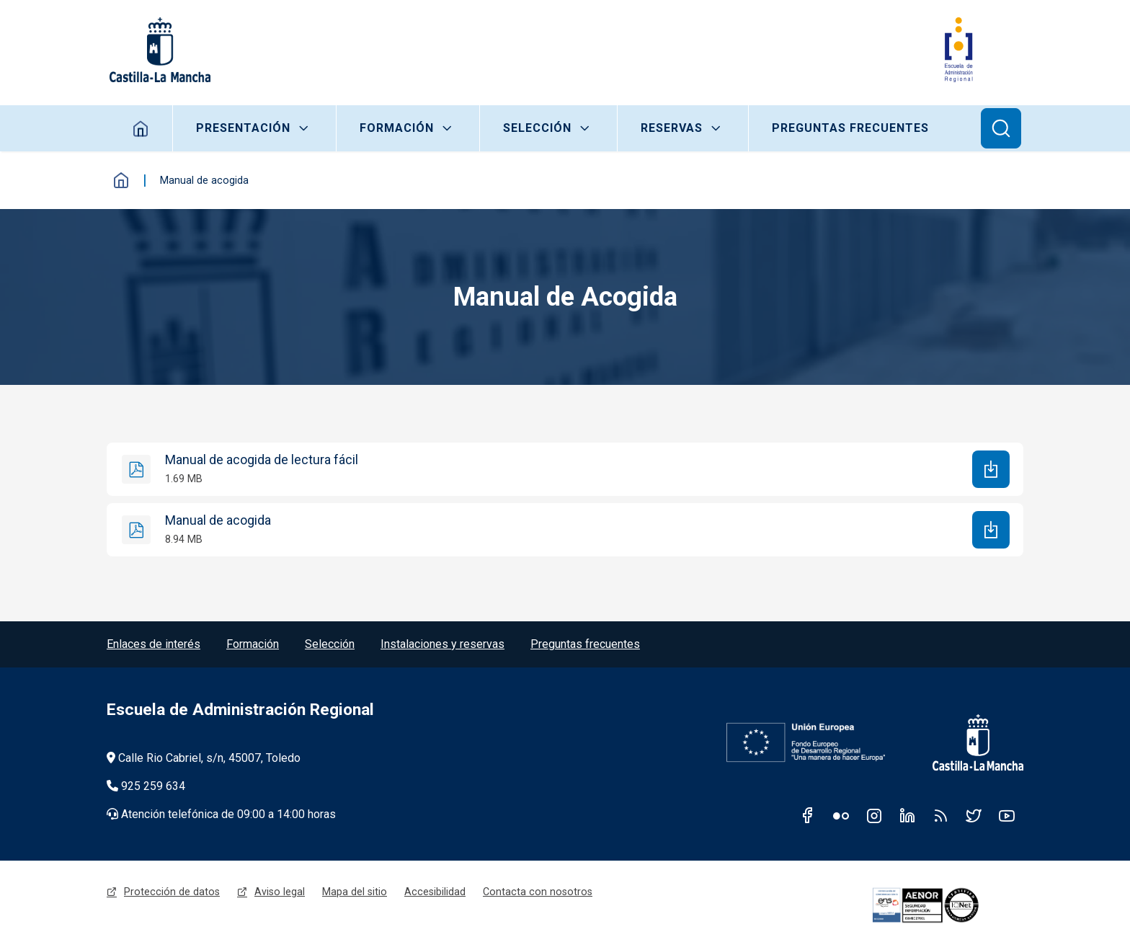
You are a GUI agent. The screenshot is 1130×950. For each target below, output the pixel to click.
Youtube (1006, 815)
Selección (537, 128)
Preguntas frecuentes (850, 128)
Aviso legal (279, 891)
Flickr (841, 815)
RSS (940, 815)
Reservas (672, 128)
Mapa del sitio (354, 891)
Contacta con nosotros (537, 891)
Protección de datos (172, 891)
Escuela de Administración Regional (240, 709)
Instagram (874, 815)
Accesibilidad (435, 891)
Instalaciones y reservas (442, 644)
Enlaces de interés (153, 644)
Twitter (973, 815)
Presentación (243, 128)
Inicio (121, 180)
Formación (397, 128)
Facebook (807, 815)
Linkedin (907, 815)
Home (141, 128)
